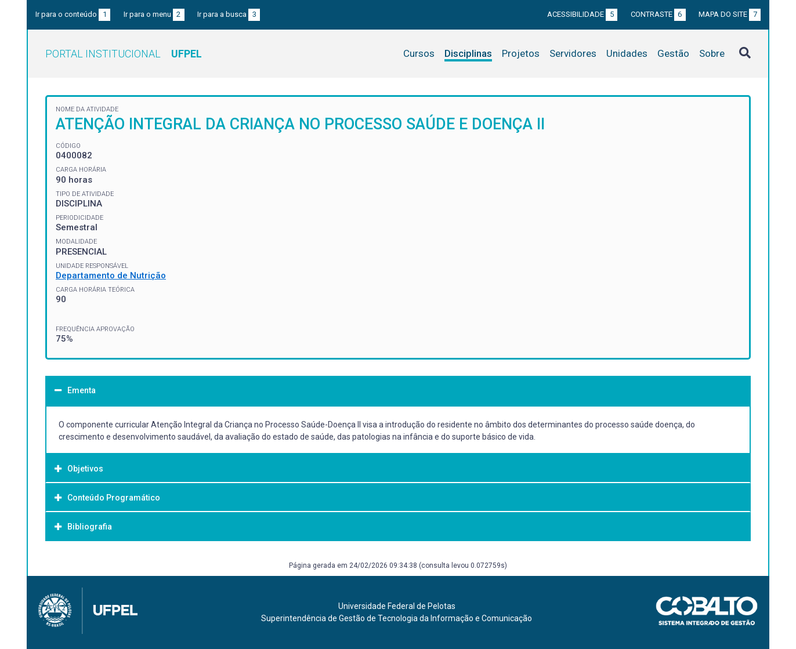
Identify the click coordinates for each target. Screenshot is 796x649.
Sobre (712, 53)
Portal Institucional (123, 54)
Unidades (626, 53)
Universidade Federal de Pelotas (396, 606)
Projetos (521, 53)
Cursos (419, 53)
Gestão (673, 53)
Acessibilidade (582, 14)
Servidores (572, 53)
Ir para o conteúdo (72, 14)
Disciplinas (468, 53)
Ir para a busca (228, 14)
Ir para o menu (154, 14)
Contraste (658, 14)
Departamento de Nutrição (111, 275)
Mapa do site (730, 14)
